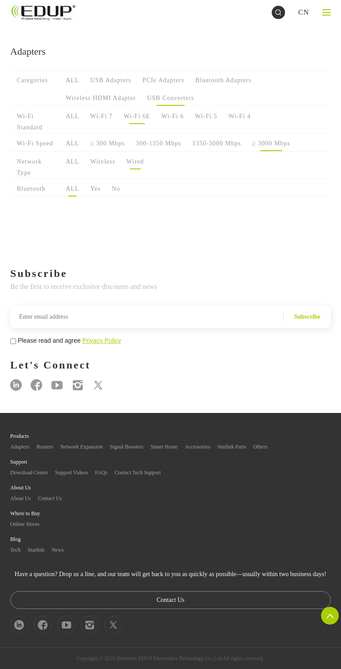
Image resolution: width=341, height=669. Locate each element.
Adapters (19, 447)
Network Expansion (81, 447)
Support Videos (71, 472)
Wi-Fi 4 (239, 116)
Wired (135, 161)
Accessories (197, 447)
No (116, 188)
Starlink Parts (231, 447)
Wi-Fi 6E (137, 116)
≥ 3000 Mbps (271, 143)
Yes (95, 188)
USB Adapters (110, 80)
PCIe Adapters (163, 80)
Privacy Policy (102, 340)
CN (303, 12)
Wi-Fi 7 (101, 116)
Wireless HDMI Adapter (101, 98)
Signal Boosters (126, 447)
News (57, 550)
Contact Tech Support (138, 472)
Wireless (102, 161)
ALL (72, 80)
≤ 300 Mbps (107, 143)
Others (260, 447)
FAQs (101, 472)
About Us (20, 498)
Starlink (36, 550)
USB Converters (170, 98)
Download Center (29, 472)
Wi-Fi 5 (206, 116)
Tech (15, 550)
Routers (44, 447)
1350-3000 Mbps (216, 143)
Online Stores (25, 524)
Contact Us (50, 498)
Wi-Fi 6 (173, 116)
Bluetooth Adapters (223, 80)
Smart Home (164, 447)
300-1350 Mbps (158, 143)
